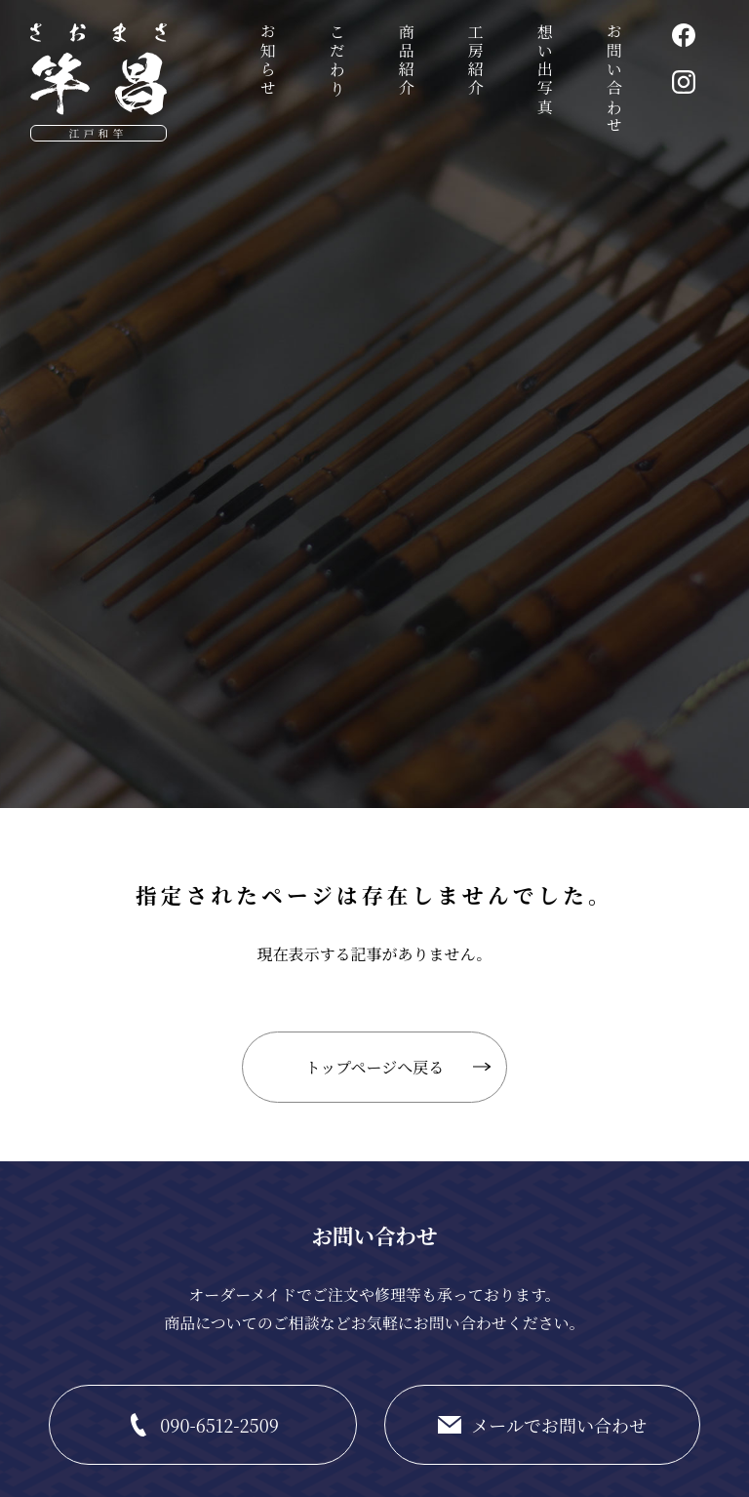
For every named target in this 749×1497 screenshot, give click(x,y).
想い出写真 (544, 70)
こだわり (337, 61)
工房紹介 (475, 61)
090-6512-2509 (219, 1424)
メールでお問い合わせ (559, 1424)
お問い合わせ (614, 79)
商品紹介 (406, 61)
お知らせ (267, 61)
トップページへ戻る (375, 1067)
